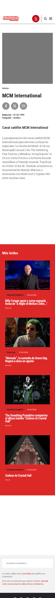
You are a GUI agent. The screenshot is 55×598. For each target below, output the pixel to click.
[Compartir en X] (14, 106)
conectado (26, 573)
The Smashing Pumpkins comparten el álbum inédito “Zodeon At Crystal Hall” (26, 418)
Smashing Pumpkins (15, 295)
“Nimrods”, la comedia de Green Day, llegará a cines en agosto (26, 359)
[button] (36, 18)
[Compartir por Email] (23, 106)
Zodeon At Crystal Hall (18, 475)
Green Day (11, 352)
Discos (7, 480)
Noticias (8, 308)
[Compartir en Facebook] (6, 106)
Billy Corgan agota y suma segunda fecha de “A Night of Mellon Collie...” (26, 302)
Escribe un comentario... (17, 563)
